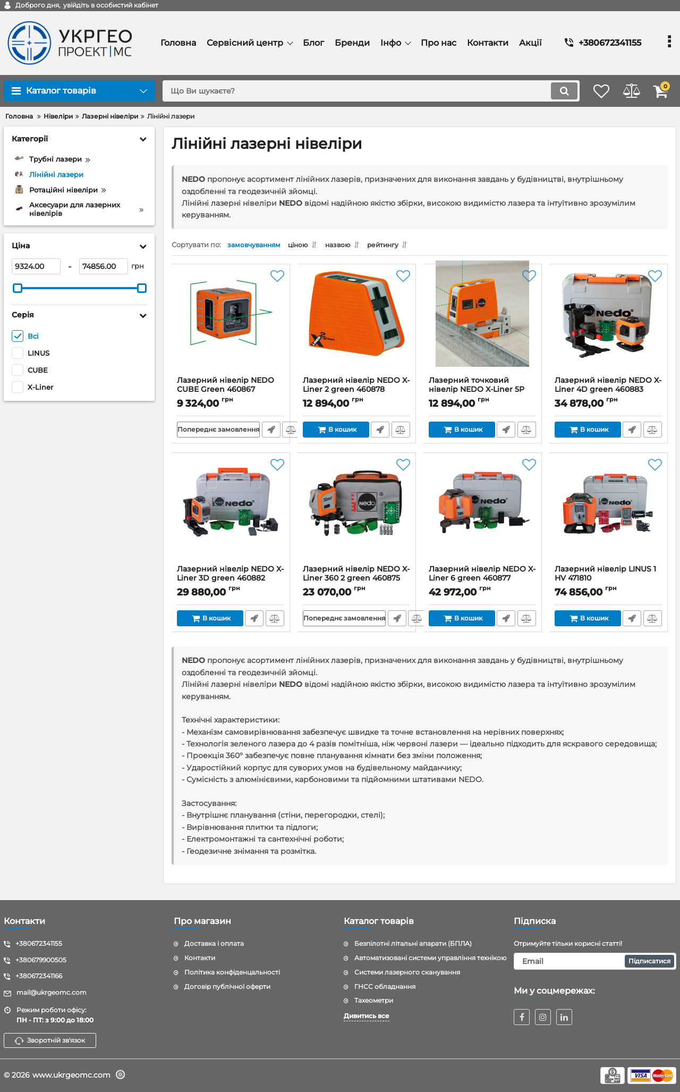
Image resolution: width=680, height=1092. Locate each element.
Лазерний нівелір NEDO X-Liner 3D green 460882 (230, 581)
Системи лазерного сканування (407, 972)
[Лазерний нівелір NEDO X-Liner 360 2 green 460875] (356, 514)
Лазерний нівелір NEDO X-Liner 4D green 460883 (608, 393)
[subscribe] (595, 961)
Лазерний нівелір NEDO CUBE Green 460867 (230, 393)
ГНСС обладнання (384, 986)
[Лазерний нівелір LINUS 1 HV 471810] (608, 514)
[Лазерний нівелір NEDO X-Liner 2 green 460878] (356, 326)
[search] (360, 91)
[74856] (103, 266)
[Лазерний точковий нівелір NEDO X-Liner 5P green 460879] (482, 326)
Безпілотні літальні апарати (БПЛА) (413, 944)
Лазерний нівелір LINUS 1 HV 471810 (608, 581)
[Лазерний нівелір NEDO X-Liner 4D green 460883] (608, 326)
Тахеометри (373, 1001)
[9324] (36, 266)
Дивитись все (366, 1016)
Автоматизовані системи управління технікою (430, 958)
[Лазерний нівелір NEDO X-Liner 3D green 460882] (230, 514)
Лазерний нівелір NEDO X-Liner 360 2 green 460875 (356, 581)
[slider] (17, 288)
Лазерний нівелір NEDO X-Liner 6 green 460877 (482, 581)
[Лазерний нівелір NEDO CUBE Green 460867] (230, 326)
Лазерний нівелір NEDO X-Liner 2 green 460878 (356, 393)
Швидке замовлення (272, 433)
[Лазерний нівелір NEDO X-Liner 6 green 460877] (482, 514)
